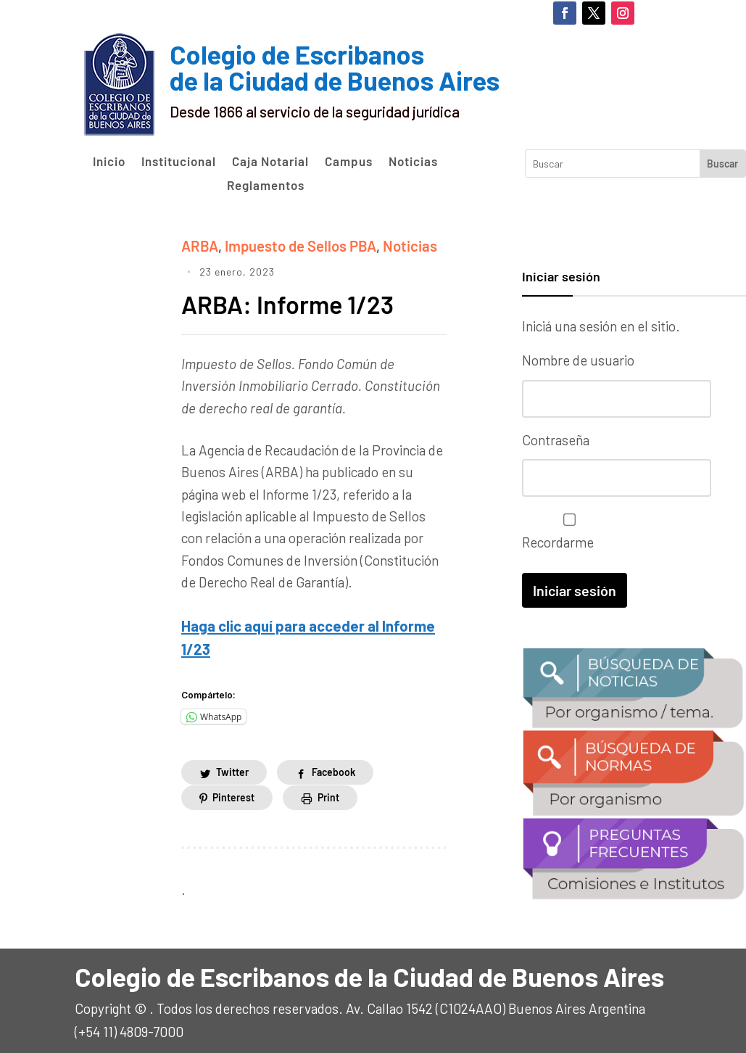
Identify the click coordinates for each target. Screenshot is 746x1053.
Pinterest (233, 792)
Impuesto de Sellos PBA (293, 244)
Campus (349, 161)
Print (328, 792)
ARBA (198, 244)
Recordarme (566, 530)
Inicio (109, 161)
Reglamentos (265, 185)
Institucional (178, 161)
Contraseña (555, 439)
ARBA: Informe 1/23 (293, 301)
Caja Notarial (270, 161)
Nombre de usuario (578, 360)
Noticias (413, 161)
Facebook (333, 767)
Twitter (232, 767)
